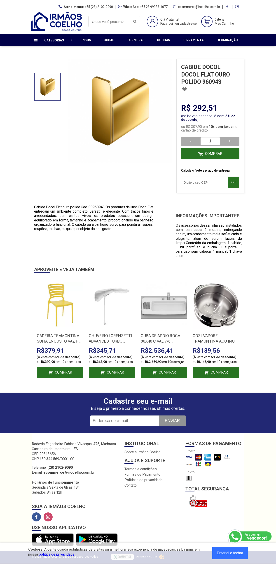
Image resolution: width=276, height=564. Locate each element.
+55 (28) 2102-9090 (99, 7)
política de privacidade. (57, 554)
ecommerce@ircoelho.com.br (199, 7)
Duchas (163, 40)
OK (233, 182)
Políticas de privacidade (143, 480)
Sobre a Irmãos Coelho (142, 452)
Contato (130, 485)
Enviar (172, 420)
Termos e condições (140, 469)
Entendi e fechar (230, 553)
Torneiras (136, 40)
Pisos (86, 40)
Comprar (213, 153)
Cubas (109, 40)
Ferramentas (194, 40)
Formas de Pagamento (142, 474)
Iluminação (228, 40)
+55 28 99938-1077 (154, 7)
